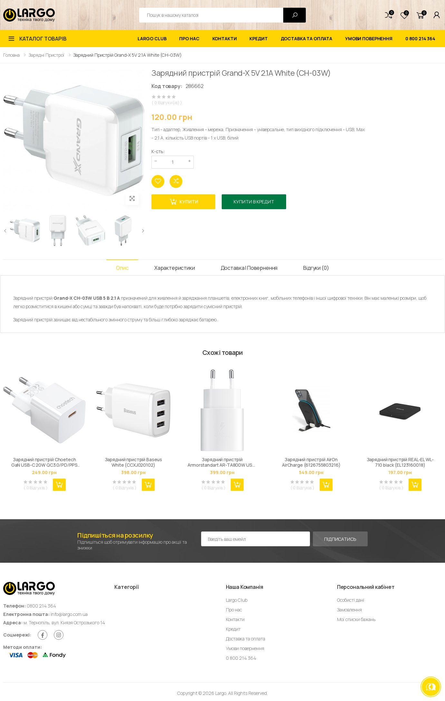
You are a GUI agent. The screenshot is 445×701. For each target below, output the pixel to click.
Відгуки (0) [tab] (316, 267)
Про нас (189, 38)
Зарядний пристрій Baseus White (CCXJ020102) (133, 462)
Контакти (224, 38)
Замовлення (349, 610)
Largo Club (152, 38)
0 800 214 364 (420, 38)
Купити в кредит (254, 202)
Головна (11, 55)
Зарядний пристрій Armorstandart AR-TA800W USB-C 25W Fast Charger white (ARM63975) (222, 462)
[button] (388, 15)
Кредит (258, 38)
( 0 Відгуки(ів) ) (166, 103)
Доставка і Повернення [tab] (249, 267)
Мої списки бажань (356, 619)
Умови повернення (368, 38)
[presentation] (5, 230)
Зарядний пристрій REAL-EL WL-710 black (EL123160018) (400, 462)
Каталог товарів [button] (43, 38)
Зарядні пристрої (46, 55)
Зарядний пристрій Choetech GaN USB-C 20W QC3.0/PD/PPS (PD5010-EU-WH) (44, 462)
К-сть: (158, 151)
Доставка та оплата (306, 38)
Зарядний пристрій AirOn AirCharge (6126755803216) (311, 462)
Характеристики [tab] (174, 267)
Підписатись (340, 539)
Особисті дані (350, 600)
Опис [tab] (122, 267)
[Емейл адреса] (255, 538)
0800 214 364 (41, 606)
